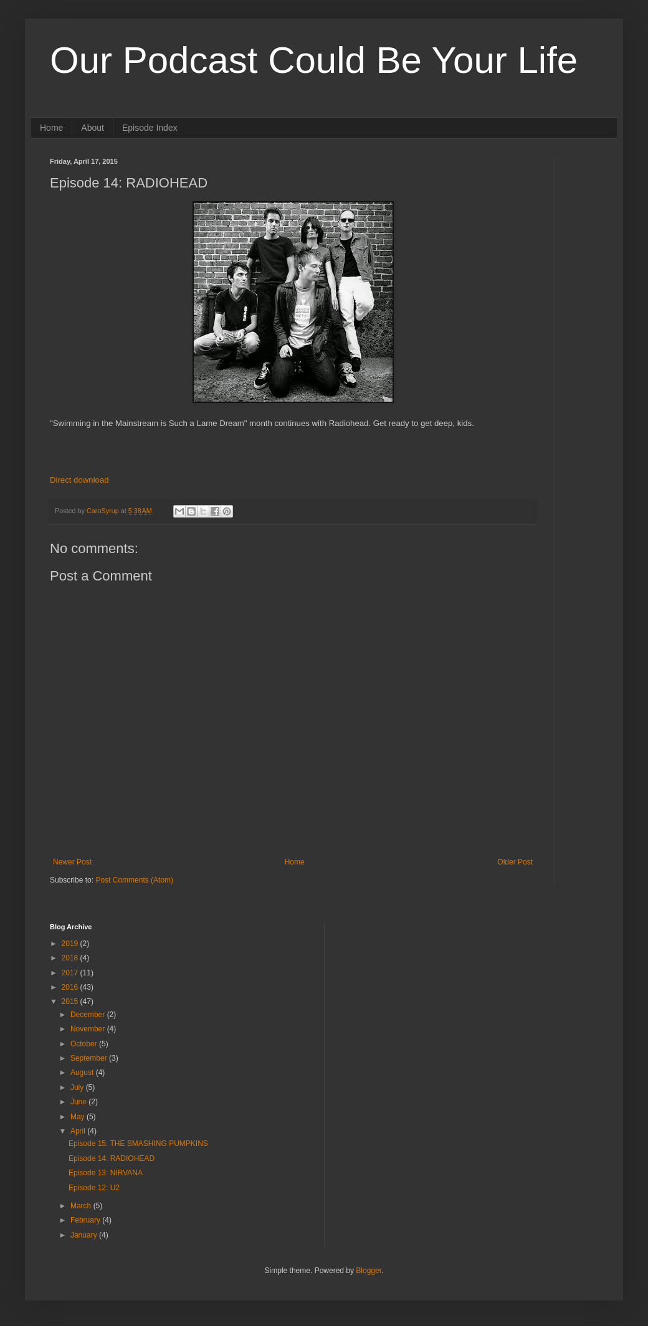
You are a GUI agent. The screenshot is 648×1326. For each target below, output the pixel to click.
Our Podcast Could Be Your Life (314, 60)
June (79, 1101)
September (89, 1058)
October (84, 1043)
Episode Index (150, 128)
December (88, 1014)
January (84, 1235)
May (78, 1116)
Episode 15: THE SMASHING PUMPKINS (138, 1143)
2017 (71, 972)
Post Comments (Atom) (134, 880)
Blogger (368, 1270)
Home (51, 128)
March (81, 1205)
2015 (71, 1001)
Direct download (79, 480)
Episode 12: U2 (94, 1187)
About (92, 128)
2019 (71, 943)
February (86, 1220)
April (78, 1131)
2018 (71, 958)
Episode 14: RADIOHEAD (112, 1158)
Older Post (515, 862)
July (78, 1087)
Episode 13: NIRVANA (106, 1172)
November (88, 1029)
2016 (71, 987)
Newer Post (72, 862)
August (83, 1072)
